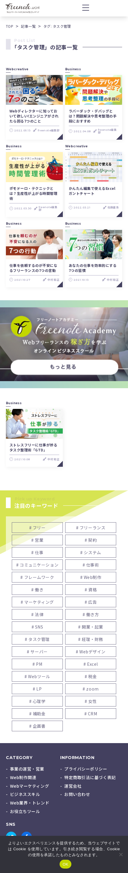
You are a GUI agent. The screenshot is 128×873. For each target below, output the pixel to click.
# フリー (37, 528)
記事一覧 (28, 26)
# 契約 (91, 540)
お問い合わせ (77, 794)
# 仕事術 (91, 565)
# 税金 (91, 676)
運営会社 (72, 786)
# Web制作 (90, 577)
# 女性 (91, 701)
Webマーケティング (29, 786)
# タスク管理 (37, 639)
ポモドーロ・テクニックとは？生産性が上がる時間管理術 (33, 193)
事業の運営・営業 (27, 769)
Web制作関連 (23, 777)
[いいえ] (121, 854)
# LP (37, 689)
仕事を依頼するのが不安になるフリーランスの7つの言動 (33, 268)
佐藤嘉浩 (113, 207)
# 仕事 (37, 552)
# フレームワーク (37, 577)
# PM (37, 664)
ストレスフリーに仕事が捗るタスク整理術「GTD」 (33, 447)
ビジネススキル (25, 794)
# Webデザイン (91, 652)
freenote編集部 (48, 130)
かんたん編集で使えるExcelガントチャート (92, 191)
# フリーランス (90, 528)
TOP (9, 26)
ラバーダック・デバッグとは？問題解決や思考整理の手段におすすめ (92, 115)
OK (65, 864)
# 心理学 (37, 701)
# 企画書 (37, 726)
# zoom (91, 689)
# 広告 (91, 602)
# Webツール (37, 676)
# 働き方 (91, 614)
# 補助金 (37, 714)
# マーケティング (37, 602)
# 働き (37, 590)
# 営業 (37, 540)
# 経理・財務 (90, 639)
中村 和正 (53, 279)
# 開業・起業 (90, 627)
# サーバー (37, 652)
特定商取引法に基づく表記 (90, 777)
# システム (90, 552)
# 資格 (91, 590)
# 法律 (37, 614)
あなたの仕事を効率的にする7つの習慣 (92, 268)
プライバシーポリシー (85, 769)
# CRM (90, 714)
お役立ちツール (25, 811)
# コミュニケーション (37, 565)
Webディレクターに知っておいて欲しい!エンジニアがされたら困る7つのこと (34, 115)
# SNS (37, 627)
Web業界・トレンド (30, 803)
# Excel (90, 664)
